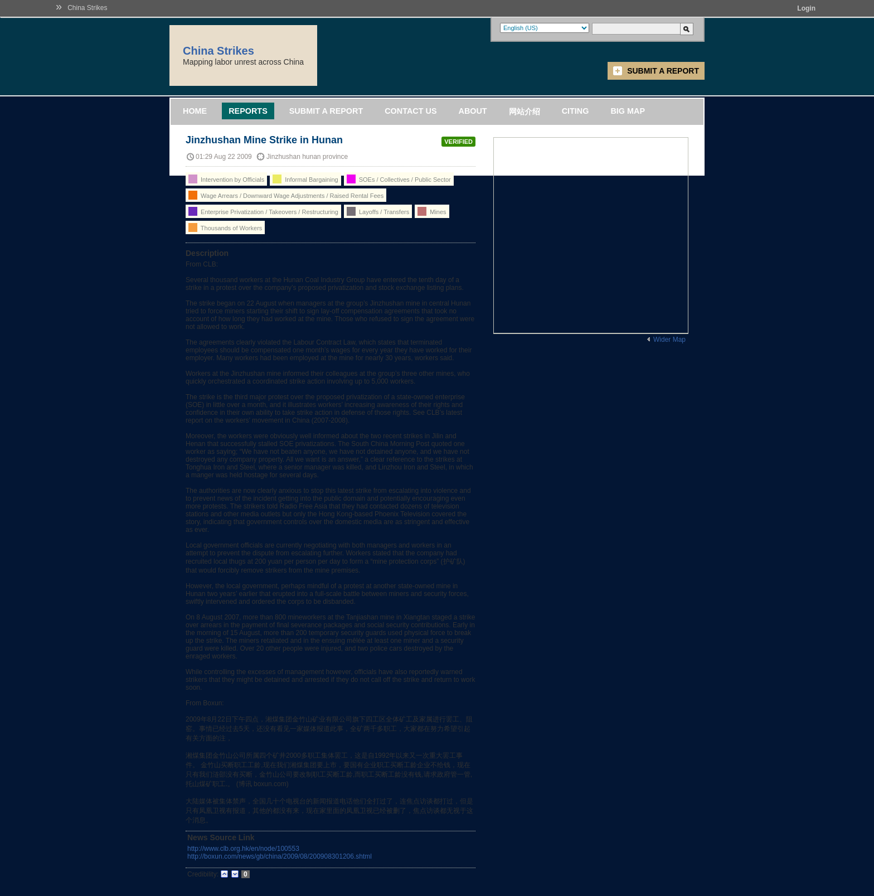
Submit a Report (663, 70)
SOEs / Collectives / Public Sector (399, 179)
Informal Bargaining (305, 179)
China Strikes (87, 8)
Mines (431, 211)
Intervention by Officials (226, 179)
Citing (575, 110)
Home (195, 110)
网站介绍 (524, 111)
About (472, 110)
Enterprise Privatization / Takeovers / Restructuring (263, 211)
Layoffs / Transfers (378, 211)
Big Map (627, 110)
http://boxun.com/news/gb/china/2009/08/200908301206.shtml (279, 856)
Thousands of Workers (225, 227)
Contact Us (410, 110)
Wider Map (669, 339)
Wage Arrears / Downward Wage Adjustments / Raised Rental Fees (285, 195)
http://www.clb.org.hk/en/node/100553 (243, 849)
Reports (248, 110)
